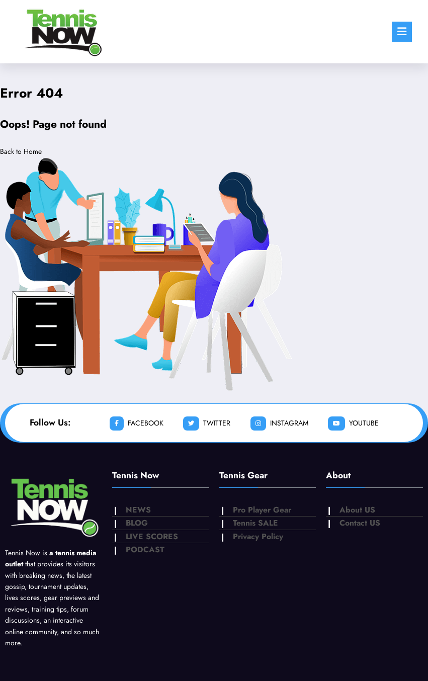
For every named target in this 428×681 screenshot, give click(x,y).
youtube (353, 423)
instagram (279, 423)
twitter (206, 423)
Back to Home (21, 151)
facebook (136, 423)
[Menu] (402, 32)
